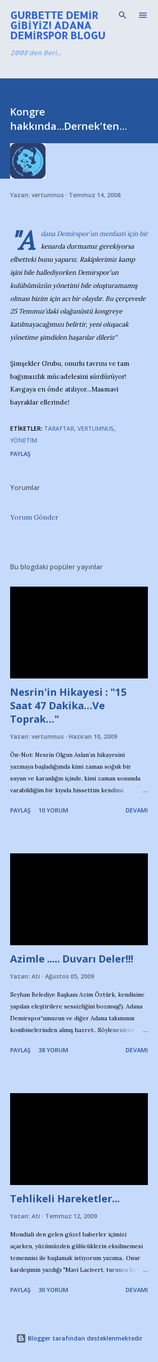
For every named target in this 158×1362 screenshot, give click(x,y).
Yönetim (23, 440)
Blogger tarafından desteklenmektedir (79, 1338)
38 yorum (53, 1050)
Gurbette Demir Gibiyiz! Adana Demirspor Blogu (57, 25)
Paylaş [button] (20, 454)
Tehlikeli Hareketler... (65, 1198)
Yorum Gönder (34, 517)
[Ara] (123, 15)
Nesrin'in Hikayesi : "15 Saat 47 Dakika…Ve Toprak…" (68, 705)
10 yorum (53, 810)
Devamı (137, 810)
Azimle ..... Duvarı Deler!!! (71, 958)
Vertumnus (96, 428)
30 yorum (53, 1290)
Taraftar (59, 428)
